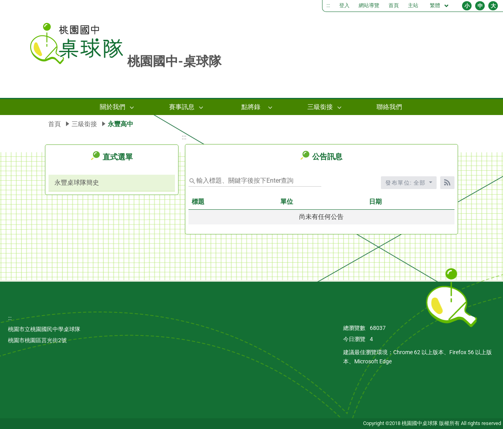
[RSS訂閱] (447, 182)
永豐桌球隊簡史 (76, 182)
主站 (413, 5)
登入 (344, 5)
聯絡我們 (389, 107)
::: (328, 5)
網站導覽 (369, 5)
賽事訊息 (181, 107)
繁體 (439, 5)
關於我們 (112, 107)
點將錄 (250, 107)
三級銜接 (320, 107)
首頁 (393, 5)
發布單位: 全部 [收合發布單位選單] (406, 182)
